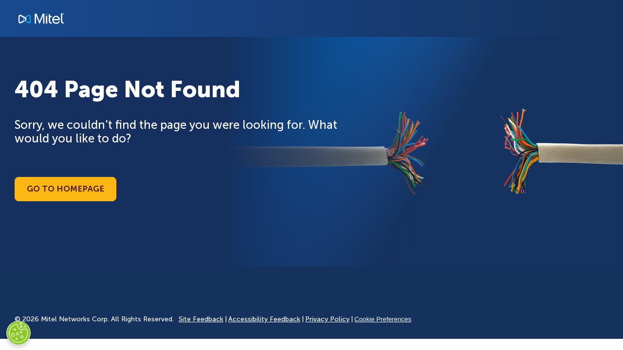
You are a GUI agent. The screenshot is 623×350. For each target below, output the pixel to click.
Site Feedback (201, 319)
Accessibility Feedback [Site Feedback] (264, 319)
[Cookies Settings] (18, 333)
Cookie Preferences (382, 319)
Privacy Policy (327, 319)
